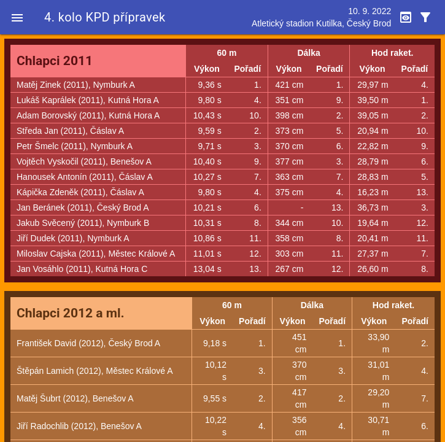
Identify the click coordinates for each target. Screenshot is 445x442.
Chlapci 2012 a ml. (71, 313)
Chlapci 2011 (55, 60)
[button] (17, 17)
